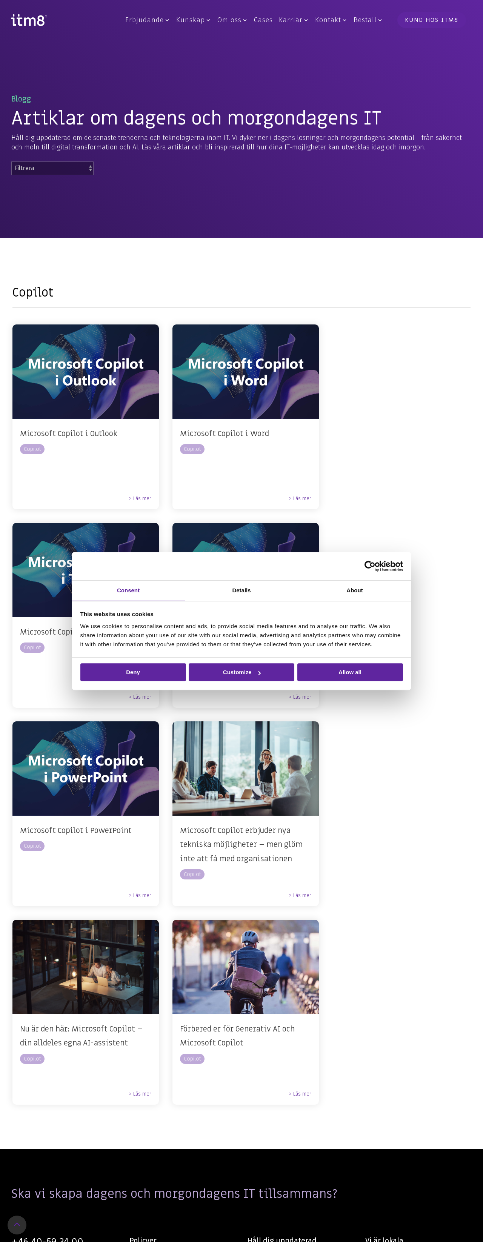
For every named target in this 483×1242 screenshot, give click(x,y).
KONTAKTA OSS (46, 1078)
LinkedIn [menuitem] (260, 1075)
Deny (133, 672)
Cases (263, 20)
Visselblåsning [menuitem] (150, 1091)
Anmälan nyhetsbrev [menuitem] (278, 1091)
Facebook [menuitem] (261, 1058)
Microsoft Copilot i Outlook (68, 434)
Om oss (232, 20)
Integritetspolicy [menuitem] (153, 1075)
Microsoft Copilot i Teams (381, 434)
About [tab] (354, 590)
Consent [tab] (128, 590)
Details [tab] (241, 590)
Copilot (32, 449)
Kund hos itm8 (431, 20)
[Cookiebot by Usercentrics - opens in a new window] (370, 566)
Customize (242, 672)
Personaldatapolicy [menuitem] (157, 1058)
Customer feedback (158, 1141)
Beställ (368, 20)
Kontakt (330, 20)
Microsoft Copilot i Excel (64, 632)
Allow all (349, 672)
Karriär (293, 20)
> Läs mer (137, 499)
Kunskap (193, 20)
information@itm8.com (46, 1059)
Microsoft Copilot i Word (221, 434)
